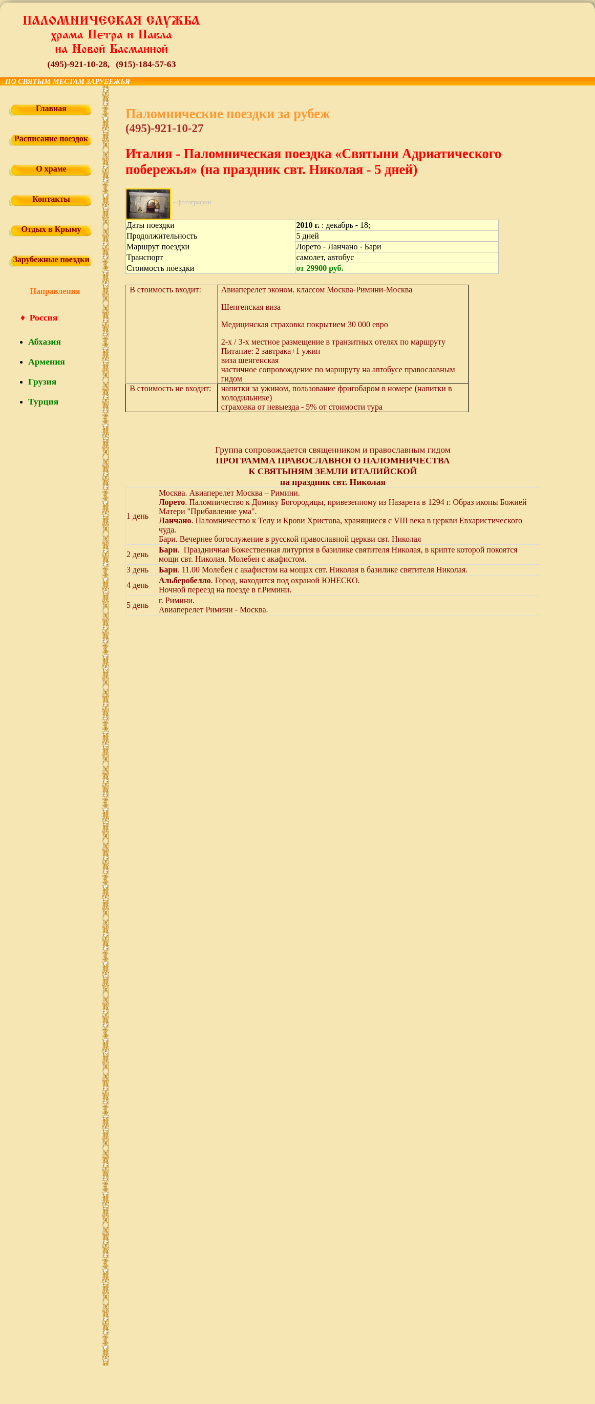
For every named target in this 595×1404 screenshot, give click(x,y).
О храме (51, 168)
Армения (46, 361)
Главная (51, 108)
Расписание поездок (51, 138)
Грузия (42, 381)
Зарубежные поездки (51, 259)
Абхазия (44, 341)
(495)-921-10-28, (79, 64)
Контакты (51, 199)
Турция (43, 401)
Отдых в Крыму (51, 229)
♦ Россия (38, 317)
